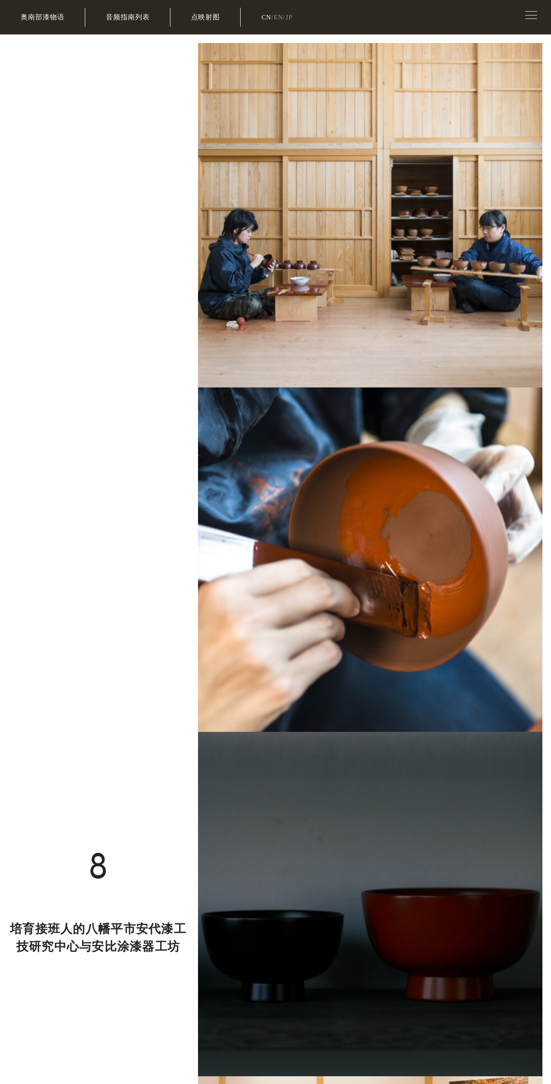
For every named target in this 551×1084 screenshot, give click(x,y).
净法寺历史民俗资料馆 (422, 917)
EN (279, 17)
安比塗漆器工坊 (348, 951)
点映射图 (205, 17)
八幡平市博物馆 (363, 917)
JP (290, 17)
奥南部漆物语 (43, 17)
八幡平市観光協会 (304, 917)
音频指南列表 (128, 17)
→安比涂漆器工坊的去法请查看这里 (202, 476)
